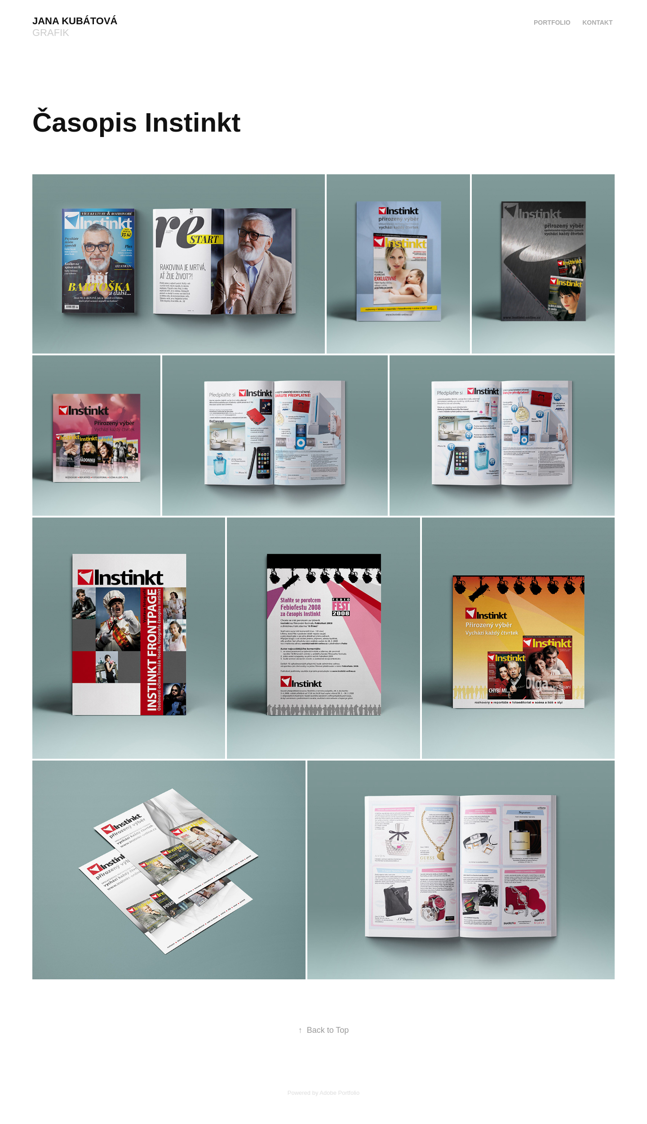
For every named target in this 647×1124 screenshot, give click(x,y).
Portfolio (552, 22)
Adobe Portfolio (339, 1092)
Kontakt (597, 22)
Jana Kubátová (74, 21)
